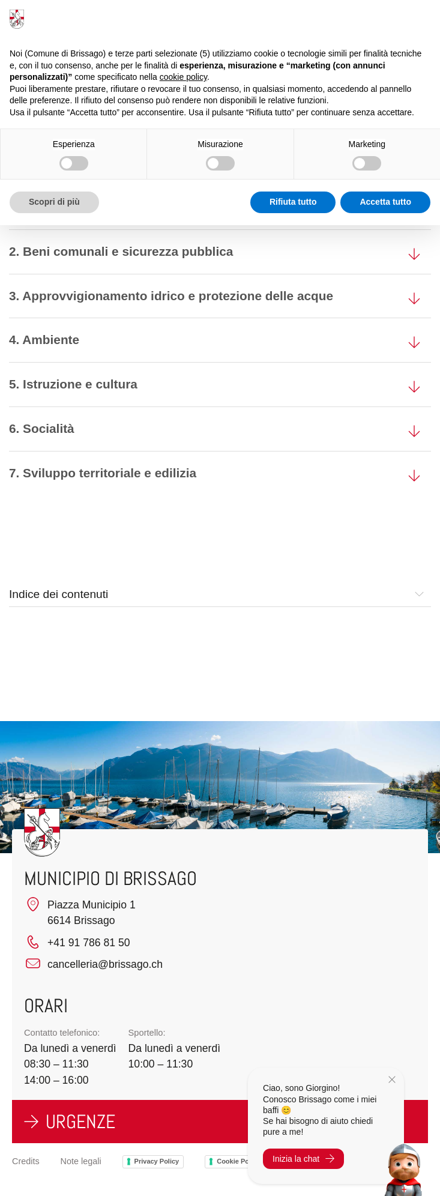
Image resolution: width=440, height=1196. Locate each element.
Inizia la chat (303, 1159)
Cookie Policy (238, 1161)
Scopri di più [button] (54, 202)
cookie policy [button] (183, 77)
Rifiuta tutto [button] (293, 202)
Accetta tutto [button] (385, 202)
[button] (419, 594)
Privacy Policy (156, 1161)
